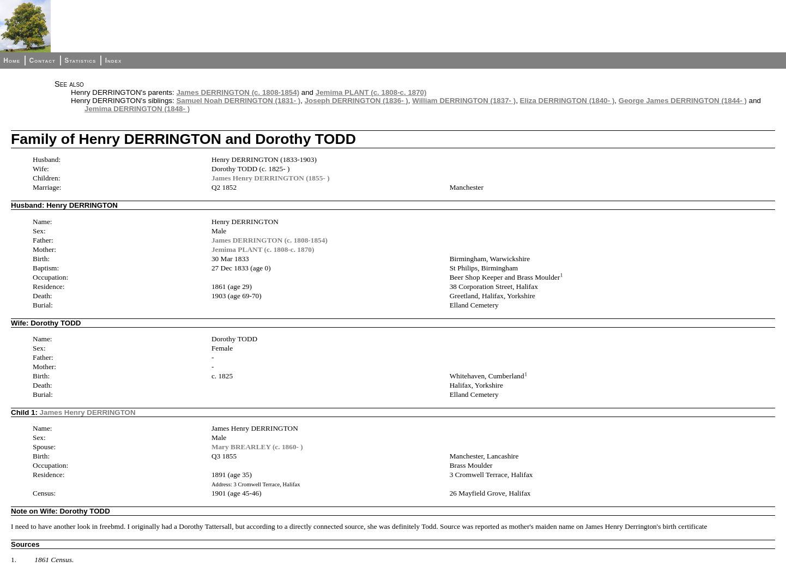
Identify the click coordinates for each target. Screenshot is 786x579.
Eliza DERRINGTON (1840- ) (567, 100)
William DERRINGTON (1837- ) (464, 100)
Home (11, 60)
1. (13, 560)
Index (113, 60)
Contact (42, 60)
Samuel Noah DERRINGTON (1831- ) (238, 100)
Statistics (80, 60)
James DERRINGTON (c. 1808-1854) (237, 92)
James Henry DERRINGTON (88, 412)
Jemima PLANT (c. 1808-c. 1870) (371, 92)
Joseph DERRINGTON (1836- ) (356, 100)
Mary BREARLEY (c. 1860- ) (257, 447)
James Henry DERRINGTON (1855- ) (270, 178)
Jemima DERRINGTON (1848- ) (137, 109)
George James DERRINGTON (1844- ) (683, 100)
